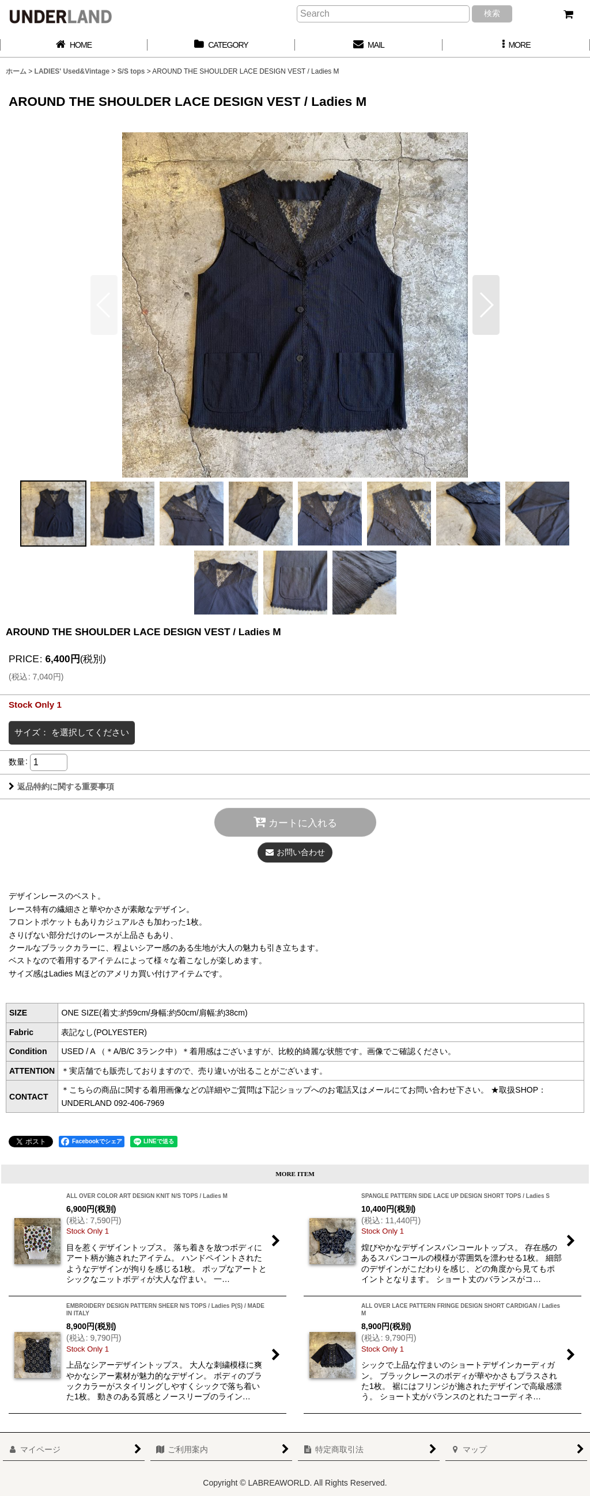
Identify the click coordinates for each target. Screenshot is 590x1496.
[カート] (568, 14)
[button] (516, 45)
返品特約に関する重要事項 (61, 786)
